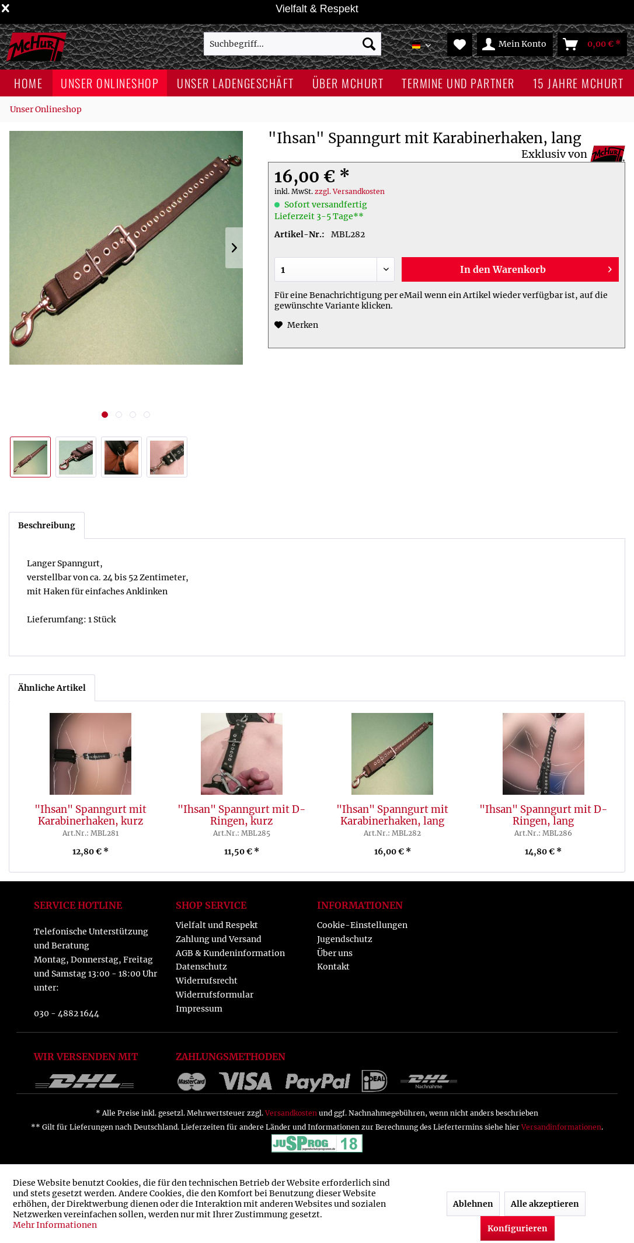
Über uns (335, 953)
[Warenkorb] (592, 44)
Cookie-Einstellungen (362, 925)
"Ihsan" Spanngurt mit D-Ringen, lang (543, 815)
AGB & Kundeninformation (230, 953)
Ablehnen (473, 1204)
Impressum (199, 1008)
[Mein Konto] (515, 44)
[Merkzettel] (459, 44)
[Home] (28, 83)
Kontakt (333, 966)
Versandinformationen (561, 1127)
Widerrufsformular (214, 994)
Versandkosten (291, 1113)
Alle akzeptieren (545, 1204)
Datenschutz (201, 966)
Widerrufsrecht (207, 980)
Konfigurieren (517, 1228)
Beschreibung (46, 525)
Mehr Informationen (55, 1225)
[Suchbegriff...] (292, 44)
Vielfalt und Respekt (217, 925)
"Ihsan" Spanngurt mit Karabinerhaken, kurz (90, 815)
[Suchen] (369, 44)
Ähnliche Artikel (52, 688)
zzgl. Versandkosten (350, 191)
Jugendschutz (344, 939)
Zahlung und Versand (219, 939)
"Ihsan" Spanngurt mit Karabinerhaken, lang (392, 815)
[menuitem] (292, 44)
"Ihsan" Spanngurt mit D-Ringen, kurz (241, 815)
